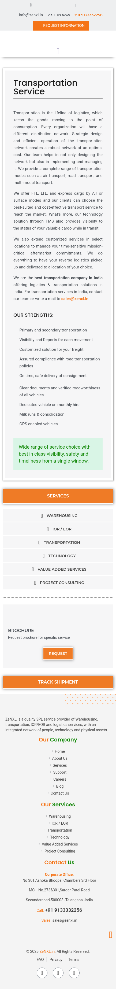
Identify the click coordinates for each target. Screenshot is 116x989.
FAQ (40, 959)
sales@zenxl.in (74, 298)
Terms (73, 959)
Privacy (56, 959)
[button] (58, 51)
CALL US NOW (75, 15)
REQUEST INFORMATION (63, 25)
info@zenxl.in (31, 15)
